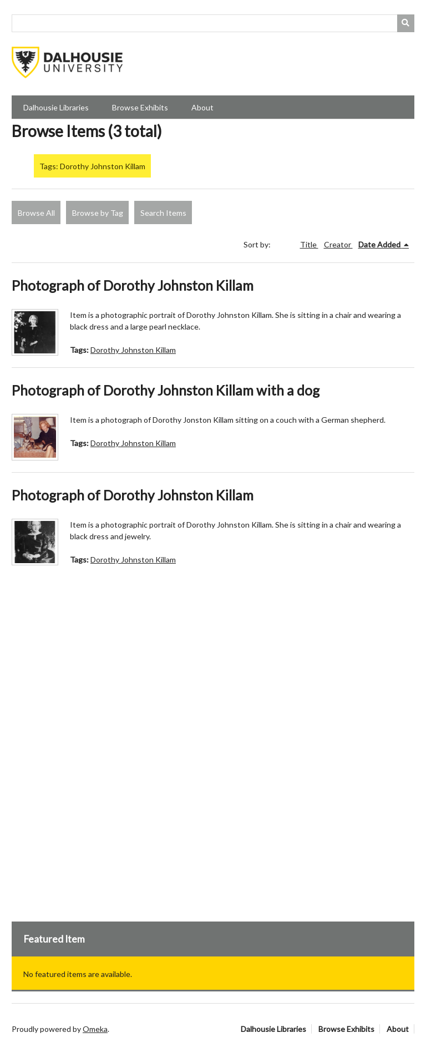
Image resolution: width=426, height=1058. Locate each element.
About (202, 107)
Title (309, 244)
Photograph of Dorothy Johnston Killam (132, 285)
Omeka (95, 1029)
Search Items (163, 212)
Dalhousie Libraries (56, 107)
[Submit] (406, 23)
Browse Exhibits (140, 107)
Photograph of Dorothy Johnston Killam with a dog (166, 390)
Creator (338, 244)
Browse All (36, 212)
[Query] (213, 23)
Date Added (380, 244)
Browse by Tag (97, 212)
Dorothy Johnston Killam (133, 350)
